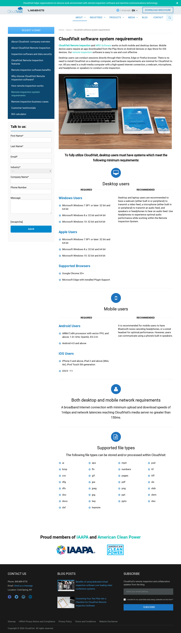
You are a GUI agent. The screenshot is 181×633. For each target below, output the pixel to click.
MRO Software (103, 45)
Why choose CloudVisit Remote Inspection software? (28, 78)
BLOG (145, 17)
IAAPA (83, 537)
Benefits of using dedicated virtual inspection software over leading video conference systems (94, 585)
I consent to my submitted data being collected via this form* (150, 600)
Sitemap (12, 621)
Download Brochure (158, 10)
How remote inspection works (27, 85)
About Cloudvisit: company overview (30, 41)
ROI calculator (18, 114)
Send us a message (23, 585)
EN (133, 10)
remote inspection (82, 52)
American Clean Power (119, 537)
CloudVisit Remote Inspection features (27, 62)
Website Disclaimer (108, 621)
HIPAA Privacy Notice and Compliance (37, 621)
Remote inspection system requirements (25, 94)
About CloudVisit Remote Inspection (30, 47)
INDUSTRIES (96, 17)
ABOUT (79, 17)
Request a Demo (31, 30)
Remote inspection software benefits (31, 70)
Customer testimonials (23, 107)
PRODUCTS (115, 17)
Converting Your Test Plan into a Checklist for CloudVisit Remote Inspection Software (91, 602)
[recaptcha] (17, 221)
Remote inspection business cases (30, 101)
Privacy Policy (65, 621)
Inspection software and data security (31, 54)
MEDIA (131, 17)
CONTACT (158, 17)
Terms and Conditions (85, 621)
